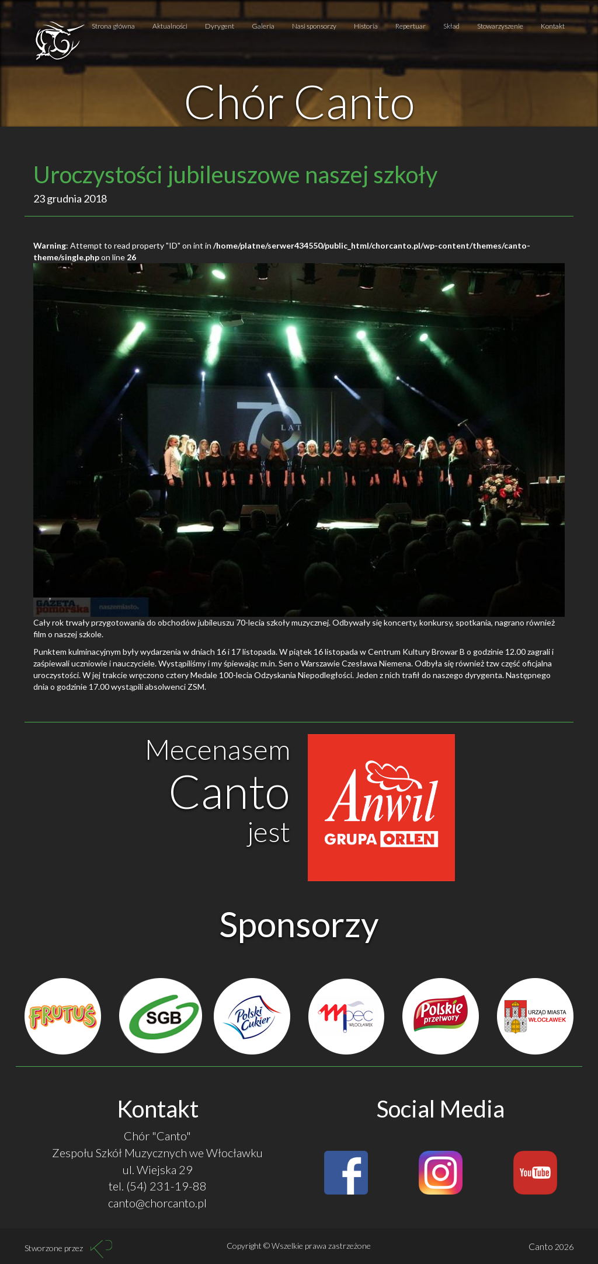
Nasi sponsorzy (314, 26)
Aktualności (169, 26)
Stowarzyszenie (500, 26)
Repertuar (410, 26)
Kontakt (553, 26)
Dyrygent (219, 26)
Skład (451, 26)
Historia (366, 26)
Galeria (263, 26)
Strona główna (113, 26)
